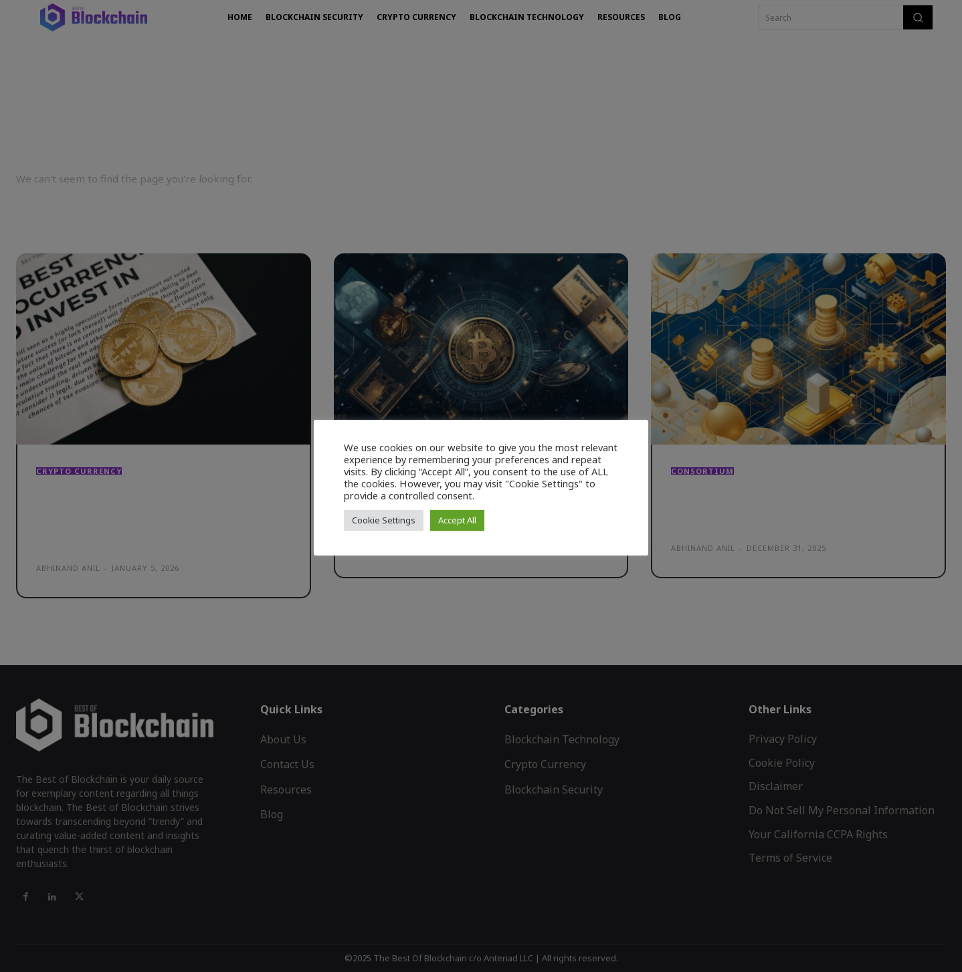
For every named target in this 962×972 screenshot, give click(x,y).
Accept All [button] (457, 520)
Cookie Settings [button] (383, 520)
